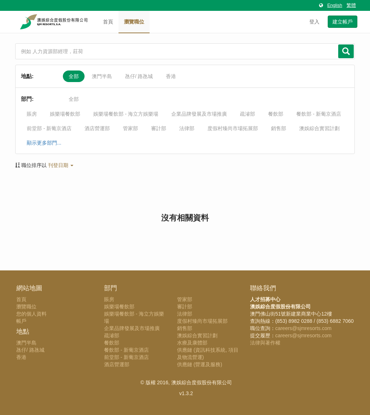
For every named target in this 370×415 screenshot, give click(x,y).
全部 (74, 76)
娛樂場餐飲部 (65, 114)
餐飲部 (275, 114)
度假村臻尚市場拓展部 (232, 128)
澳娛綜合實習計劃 (319, 128)
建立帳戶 (342, 22)
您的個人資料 (31, 314)
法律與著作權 (265, 343)
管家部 (130, 128)
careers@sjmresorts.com (303, 328)
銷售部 (278, 128)
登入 (314, 22)
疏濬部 (247, 114)
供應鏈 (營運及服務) (199, 364)
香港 (171, 76)
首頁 (108, 22)
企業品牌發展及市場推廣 (199, 114)
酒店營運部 (97, 128)
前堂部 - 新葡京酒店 (49, 128)
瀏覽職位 (134, 22)
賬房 (32, 114)
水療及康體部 (192, 343)
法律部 (186, 128)
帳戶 (21, 321)
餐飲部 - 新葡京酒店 (318, 114)
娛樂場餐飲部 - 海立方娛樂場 (125, 114)
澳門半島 (102, 76)
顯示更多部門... (44, 143)
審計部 (158, 128)
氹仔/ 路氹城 (139, 76)
